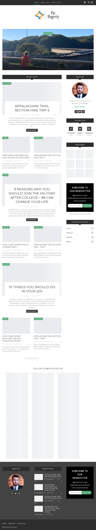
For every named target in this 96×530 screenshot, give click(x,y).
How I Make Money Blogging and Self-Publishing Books (12, 338)
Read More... (32, 130)
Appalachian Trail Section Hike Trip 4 (53, 497)
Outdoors (6, 83)
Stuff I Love (56, 2)
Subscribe (87, 206)
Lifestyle (6, 227)
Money (5, 318)
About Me (45, 2)
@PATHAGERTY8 (54, 368)
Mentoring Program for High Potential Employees (51, 487)
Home (36, 2)
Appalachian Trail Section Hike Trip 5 (53, 476)
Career (5, 137)
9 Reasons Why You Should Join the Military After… (52, 509)
